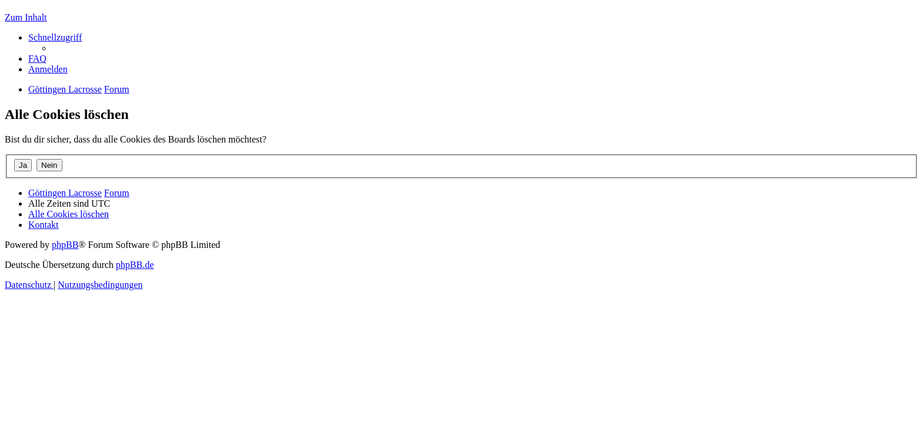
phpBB (65, 245)
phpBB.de (135, 265)
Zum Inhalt (26, 17)
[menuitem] (37, 59)
